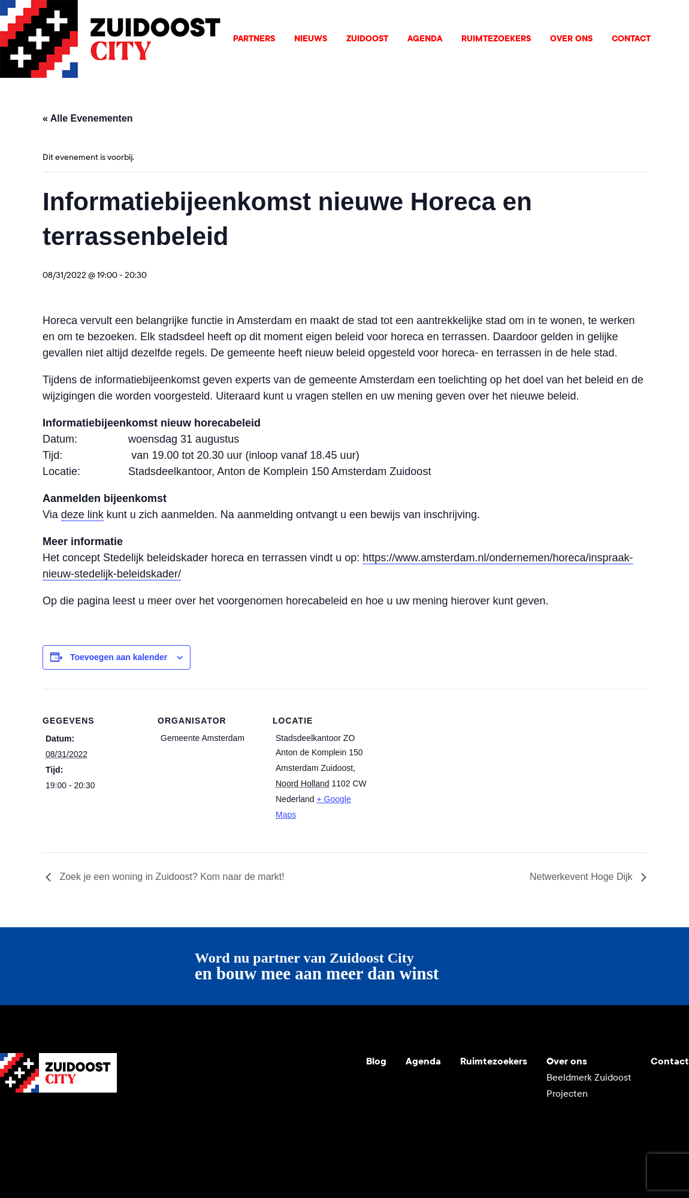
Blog (376, 1061)
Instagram (38, 1121)
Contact (631, 39)
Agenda (424, 39)
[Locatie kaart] (451, 771)
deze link (82, 515)
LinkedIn (67, 1121)
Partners (254, 39)
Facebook (95, 1121)
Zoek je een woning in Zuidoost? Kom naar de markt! (171, 877)
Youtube (9, 1121)
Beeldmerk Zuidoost (588, 1077)
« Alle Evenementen (88, 118)
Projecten (567, 1093)
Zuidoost (367, 39)
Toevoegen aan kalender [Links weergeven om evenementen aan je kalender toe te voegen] (118, 657)
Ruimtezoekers (496, 39)
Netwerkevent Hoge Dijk (582, 877)
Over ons (571, 39)
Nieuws (310, 39)
